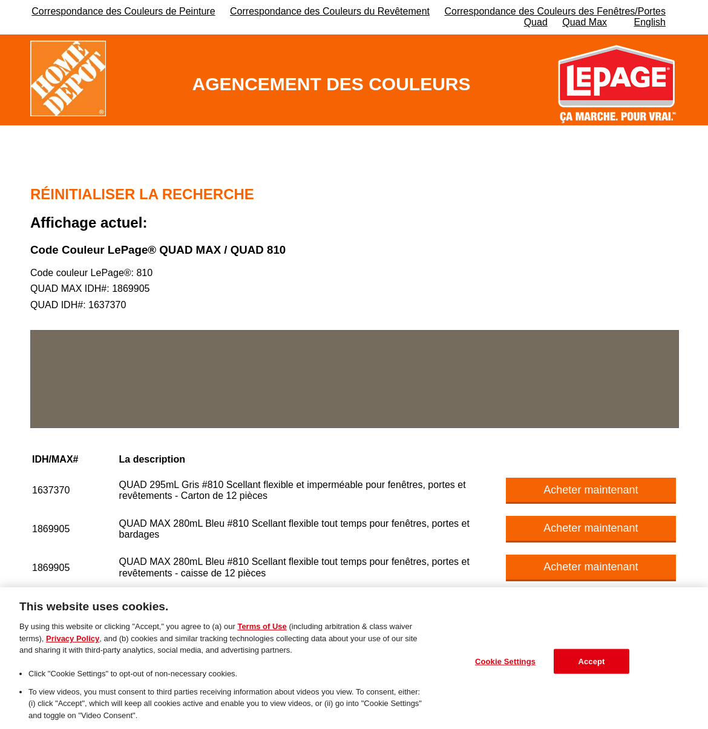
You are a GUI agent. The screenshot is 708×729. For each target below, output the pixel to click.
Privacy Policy (72, 641)
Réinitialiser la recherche (142, 194)
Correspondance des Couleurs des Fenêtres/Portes (555, 11)
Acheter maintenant (590, 490)
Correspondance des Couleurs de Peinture (123, 11)
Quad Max (584, 22)
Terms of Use (261, 630)
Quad (536, 22)
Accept (591, 664)
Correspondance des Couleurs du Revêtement (330, 11)
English (650, 22)
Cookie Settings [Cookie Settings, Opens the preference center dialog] (505, 664)
